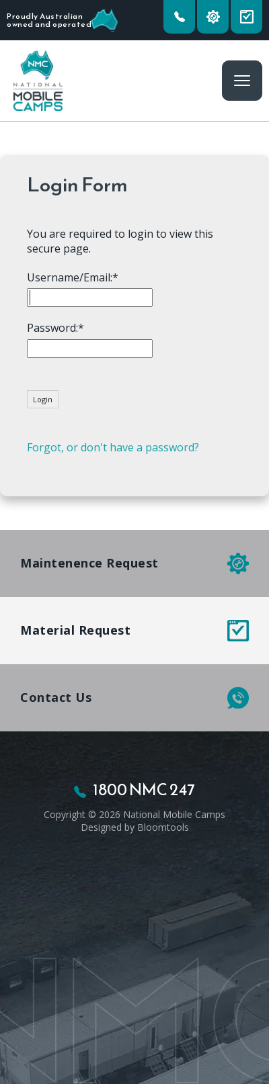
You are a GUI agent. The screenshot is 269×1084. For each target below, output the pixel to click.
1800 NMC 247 (179, 16)
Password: (52, 327)
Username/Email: (69, 277)
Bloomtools (163, 827)
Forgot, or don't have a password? (113, 447)
